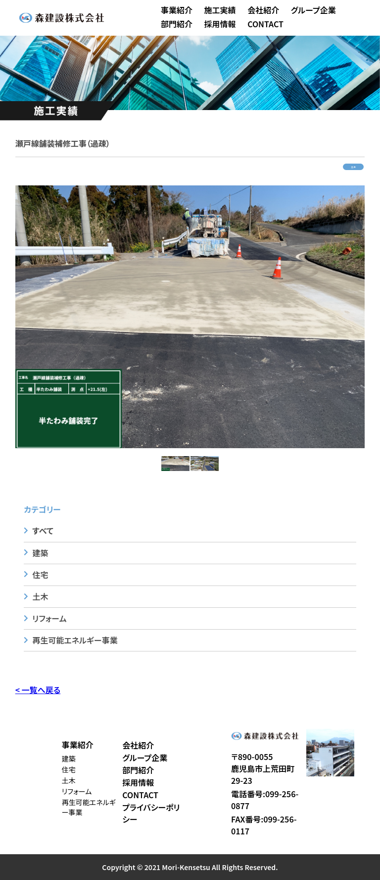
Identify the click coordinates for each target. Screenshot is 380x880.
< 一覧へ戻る (37, 690)
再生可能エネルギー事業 (74, 640)
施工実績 (220, 10)
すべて (42, 530)
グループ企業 (313, 10)
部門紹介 (176, 24)
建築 (40, 553)
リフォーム (49, 618)
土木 (353, 167)
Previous (8, 317)
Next (372, 317)
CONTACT (265, 24)
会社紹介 (263, 10)
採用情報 (220, 24)
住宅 (40, 575)
